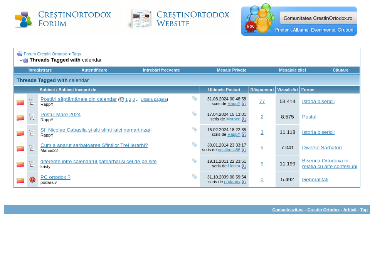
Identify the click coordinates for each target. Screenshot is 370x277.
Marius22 (49, 150)
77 (262, 101)
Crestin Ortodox (324, 209)
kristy (45, 166)
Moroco (233, 119)
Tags (76, 54)
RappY (47, 104)
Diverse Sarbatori (322, 147)
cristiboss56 (229, 149)
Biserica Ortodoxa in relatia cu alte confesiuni (329, 163)
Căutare (340, 70)
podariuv (48, 182)
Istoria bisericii (318, 101)
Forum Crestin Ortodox (45, 54)
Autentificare (94, 70)
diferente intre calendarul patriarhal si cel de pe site (98, 161)
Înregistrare (40, 70)
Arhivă (350, 209)
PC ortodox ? (55, 177)
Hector (234, 166)
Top (364, 209)
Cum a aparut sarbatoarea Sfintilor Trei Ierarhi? (94, 145)
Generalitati (315, 179)
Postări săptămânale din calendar (78, 99)
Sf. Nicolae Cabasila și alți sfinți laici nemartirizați (95, 130)
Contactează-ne (287, 209)
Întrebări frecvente (161, 70)
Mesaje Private (231, 70)
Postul (309, 117)
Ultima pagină (153, 99)
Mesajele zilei (292, 70)
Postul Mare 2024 (60, 114)
